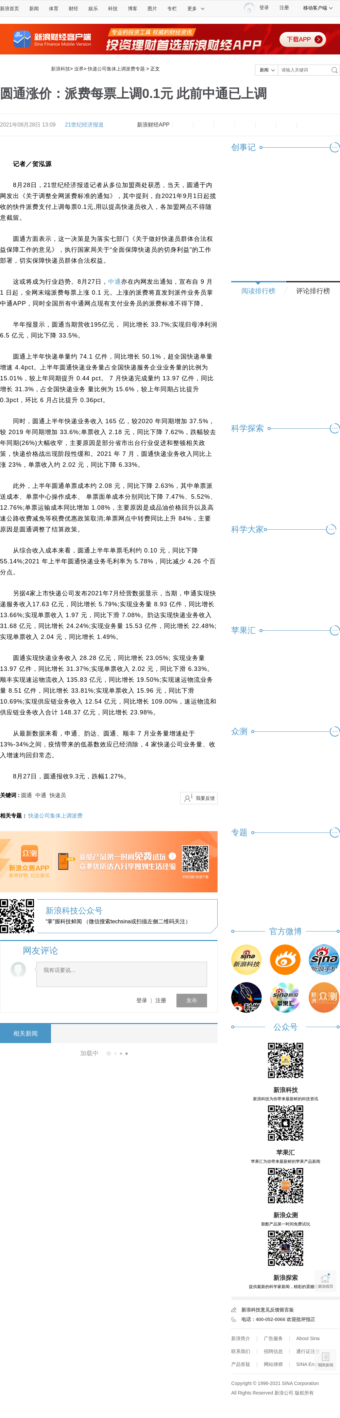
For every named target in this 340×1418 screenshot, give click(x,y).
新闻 (34, 8)
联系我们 (240, 1351)
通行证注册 (308, 1351)
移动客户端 (318, 8)
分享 (286, 125)
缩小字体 (183, 125)
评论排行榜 (313, 291)
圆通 (26, 795)
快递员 (58, 795)
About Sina (308, 1338)
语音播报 (325, 1333)
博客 (132, 8)
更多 (196, 8)
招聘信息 (273, 1351)
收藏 (224, 125)
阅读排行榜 (258, 291)
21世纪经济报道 (84, 125)
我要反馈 (205, 798)
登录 (141, 1000)
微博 (245, 125)
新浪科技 (60, 68)
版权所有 (304, 1393)
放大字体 (203, 125)
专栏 (172, 8)
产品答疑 (240, 1364)
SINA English (310, 1364)
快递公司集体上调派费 (55, 816)
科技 (113, 8)
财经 (73, 8)
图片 (152, 8)
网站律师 (273, 1364)
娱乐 (93, 8)
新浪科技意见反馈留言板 (267, 1310)
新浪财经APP (153, 125)
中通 (114, 281)
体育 (53, 8)
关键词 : (10, 795)
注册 (284, 7)
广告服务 (273, 1338)
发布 (191, 1000)
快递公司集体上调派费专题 (116, 68)
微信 (266, 125)
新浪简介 (240, 1338)
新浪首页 (9, 8)
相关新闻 (25, 1033)
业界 (79, 68)
